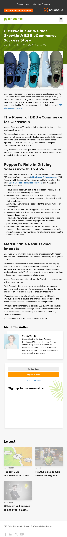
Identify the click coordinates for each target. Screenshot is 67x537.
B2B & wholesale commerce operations (26, 183)
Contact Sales (33, 369)
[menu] (61, 19)
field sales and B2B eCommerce (43, 177)
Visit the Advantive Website (18, 10)
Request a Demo (33, 375)
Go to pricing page (33, 380)
